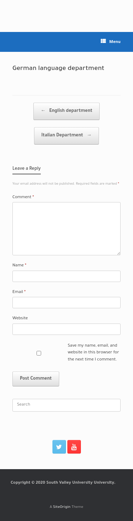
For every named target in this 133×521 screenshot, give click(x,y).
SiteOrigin (61, 507)
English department (67, 111)
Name (19, 266)
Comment (23, 197)
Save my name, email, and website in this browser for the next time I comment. (93, 353)
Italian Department (66, 136)
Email (19, 292)
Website (20, 318)
